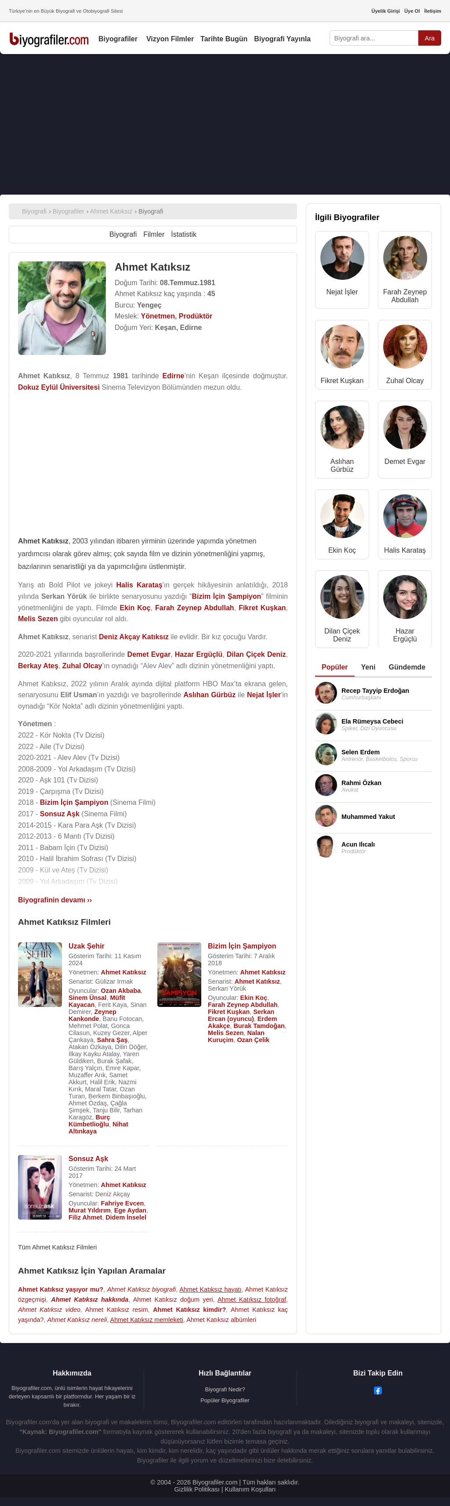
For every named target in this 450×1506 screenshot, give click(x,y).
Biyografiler (118, 39)
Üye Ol (412, 11)
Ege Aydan (130, 1210)
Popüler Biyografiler (225, 1400)
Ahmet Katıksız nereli (77, 1319)
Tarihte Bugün (223, 39)
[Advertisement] (225, 124)
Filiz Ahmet (85, 1217)
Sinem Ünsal (87, 997)
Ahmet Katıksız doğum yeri (173, 1299)
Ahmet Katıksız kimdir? (189, 1309)
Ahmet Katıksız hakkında (89, 1299)
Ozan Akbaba (121, 990)
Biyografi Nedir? (225, 1389)
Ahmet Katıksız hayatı (210, 1289)
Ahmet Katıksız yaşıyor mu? (60, 1289)
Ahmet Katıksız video (49, 1309)
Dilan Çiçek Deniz (342, 635)
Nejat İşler (342, 292)
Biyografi (123, 234)
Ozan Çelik (253, 1039)
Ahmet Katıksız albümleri (221, 1319)
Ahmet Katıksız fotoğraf (252, 1299)
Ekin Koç (254, 997)
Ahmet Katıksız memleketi (146, 1319)
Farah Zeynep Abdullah (243, 1004)
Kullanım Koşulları (250, 1489)
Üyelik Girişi (385, 11)
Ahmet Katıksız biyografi (141, 1289)
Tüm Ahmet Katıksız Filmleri (57, 1247)
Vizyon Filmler (170, 39)
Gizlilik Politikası (197, 1489)
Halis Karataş (405, 550)
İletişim (432, 11)
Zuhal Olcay (405, 380)
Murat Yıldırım (90, 1210)
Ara (430, 38)
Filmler (153, 234)
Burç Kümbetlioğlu (89, 1121)
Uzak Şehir (87, 946)
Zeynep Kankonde (92, 1015)
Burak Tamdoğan (258, 1025)
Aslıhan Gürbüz (342, 465)
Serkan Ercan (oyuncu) (241, 1015)
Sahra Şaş (112, 1039)
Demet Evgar (405, 461)
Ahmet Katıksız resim (116, 1309)
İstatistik (183, 234)
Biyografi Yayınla (282, 39)
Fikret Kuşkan (229, 1011)
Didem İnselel (125, 1217)
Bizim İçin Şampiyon (242, 946)
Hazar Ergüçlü (405, 635)
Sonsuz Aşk (88, 1158)
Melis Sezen (226, 1032)
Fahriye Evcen (122, 1203)
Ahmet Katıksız (123, 972)
